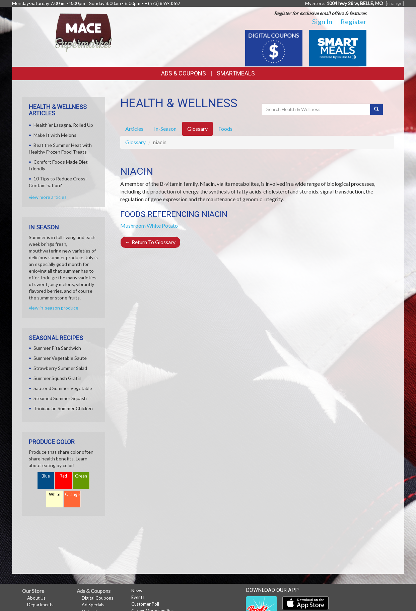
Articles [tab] (134, 128)
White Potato (162, 225)
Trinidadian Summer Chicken (63, 408)
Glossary (135, 142)
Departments (40, 604)
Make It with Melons (54, 135)
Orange (72, 494)
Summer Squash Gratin (57, 378)
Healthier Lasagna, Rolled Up (63, 125)
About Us (36, 598)
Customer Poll (145, 604)
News (136, 590)
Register (353, 21)
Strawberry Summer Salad (60, 368)
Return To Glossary (150, 242)
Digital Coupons (97, 598)
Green (81, 476)
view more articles (48, 197)
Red (63, 476)
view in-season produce (53, 308)
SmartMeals (236, 73)
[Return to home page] (84, 32)
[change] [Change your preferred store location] (395, 3)
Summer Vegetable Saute (60, 358)
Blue (46, 476)
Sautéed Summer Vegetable (62, 388)
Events (137, 597)
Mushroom (133, 225)
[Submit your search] (376, 109)
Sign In (322, 21)
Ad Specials (93, 604)
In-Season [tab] (165, 128)
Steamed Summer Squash (60, 398)
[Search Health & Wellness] (316, 109)
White (54, 494)
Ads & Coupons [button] (183, 73)
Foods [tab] (225, 128)
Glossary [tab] (197, 128)
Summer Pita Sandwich (57, 348)
